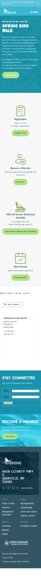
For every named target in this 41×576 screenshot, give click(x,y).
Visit (4, 499)
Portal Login (28, 516)
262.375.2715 (27, 488)
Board (5, 530)
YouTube (18, 488)
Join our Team (29, 512)
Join (23, 499)
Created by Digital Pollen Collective (16, 562)
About (5, 522)
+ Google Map (9, 331)
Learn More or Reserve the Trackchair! (20, 232)
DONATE (25, 522)
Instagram (8, 488)
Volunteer (26, 507)
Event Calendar (20, 278)
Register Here (10, 75)
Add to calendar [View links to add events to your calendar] (13, 304)
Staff (5, 534)
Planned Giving (29, 526)
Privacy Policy (7, 558)
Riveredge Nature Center (15, 318)
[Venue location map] (20, 350)
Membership (27, 503)
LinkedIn (13, 488)
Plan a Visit (8, 503)
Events (6, 507)
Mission (6, 526)
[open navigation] (34, 11)
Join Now (20, 182)
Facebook (3, 488)
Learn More (9, 436)
